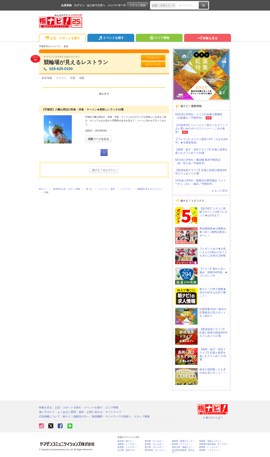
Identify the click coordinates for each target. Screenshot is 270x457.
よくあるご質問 (67, 411)
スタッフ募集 (142, 416)
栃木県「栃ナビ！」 (127, 441)
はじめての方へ (96, 5)
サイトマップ (113, 411)
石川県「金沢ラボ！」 (128, 450)
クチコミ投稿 (138, 5)
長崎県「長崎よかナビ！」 (211, 441)
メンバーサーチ (117, 5)
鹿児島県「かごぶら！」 (156, 450)
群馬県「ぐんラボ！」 (128, 447)
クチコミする (153, 64)
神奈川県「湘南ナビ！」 (183, 447)
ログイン (79, 5)
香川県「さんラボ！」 (155, 447)
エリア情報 (159, 38)
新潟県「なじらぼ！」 (155, 444)
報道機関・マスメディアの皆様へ (111, 416)
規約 (81, 411)
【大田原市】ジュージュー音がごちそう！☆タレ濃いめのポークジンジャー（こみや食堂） (201, 128)
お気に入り (153, 58)
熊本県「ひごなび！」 (155, 441)
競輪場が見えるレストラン (76, 62)
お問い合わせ (95, 411)
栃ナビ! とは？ (212, 417)
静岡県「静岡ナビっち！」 (184, 441)
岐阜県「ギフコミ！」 (182, 444)
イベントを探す (111, 38)
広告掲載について (49, 416)
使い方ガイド (47, 411)
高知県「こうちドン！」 (210, 450)
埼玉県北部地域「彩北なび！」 (183, 451)
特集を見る (207, 38)
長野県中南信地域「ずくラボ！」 (214, 444)
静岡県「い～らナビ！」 (210, 447)
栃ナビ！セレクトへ (104, 169)
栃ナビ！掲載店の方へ (76, 416)
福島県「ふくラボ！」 (128, 444)
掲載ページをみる (98, 138)
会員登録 (66, 5)
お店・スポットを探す (62, 38)
